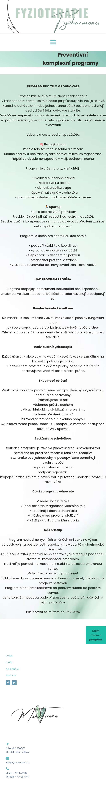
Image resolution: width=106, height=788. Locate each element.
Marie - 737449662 (16, 773)
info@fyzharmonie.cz (17, 762)
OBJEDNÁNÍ (12, 669)
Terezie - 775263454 (17, 776)
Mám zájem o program (95, 635)
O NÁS (9, 662)
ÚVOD (9, 656)
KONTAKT (11, 675)
